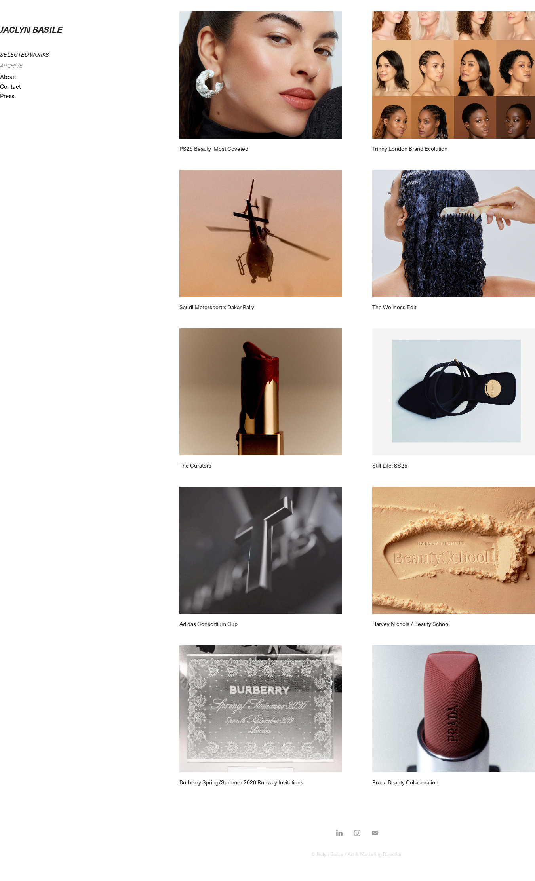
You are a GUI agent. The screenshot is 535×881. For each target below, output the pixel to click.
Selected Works (24, 54)
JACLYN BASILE (31, 29)
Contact (10, 86)
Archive (11, 65)
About (8, 77)
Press (7, 96)
